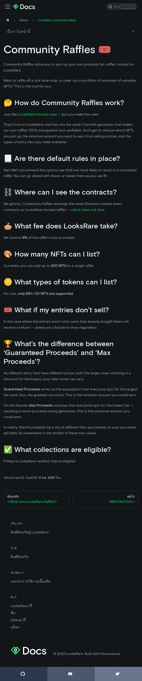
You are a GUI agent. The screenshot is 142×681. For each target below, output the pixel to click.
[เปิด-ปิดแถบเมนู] (7, 6)
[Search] (122, 6)
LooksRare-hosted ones (37, 114)
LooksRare (21, 606)
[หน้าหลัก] (8, 20)
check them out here (87, 210)
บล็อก (15, 627)
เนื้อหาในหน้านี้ (18, 31)
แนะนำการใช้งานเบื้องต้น (30, 581)
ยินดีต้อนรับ (19, 557)
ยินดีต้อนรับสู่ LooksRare (30, 532)
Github (18, 620)
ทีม (13, 613)
